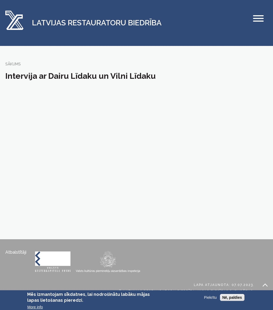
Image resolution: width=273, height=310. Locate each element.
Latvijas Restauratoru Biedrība (97, 23)
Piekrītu (210, 297)
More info (35, 307)
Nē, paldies (232, 297)
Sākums (13, 64)
